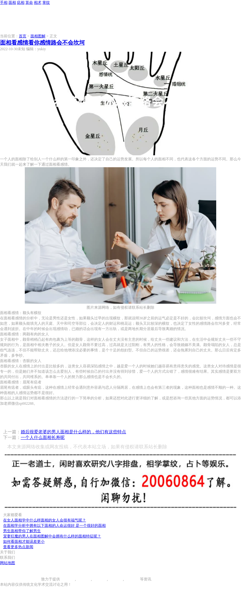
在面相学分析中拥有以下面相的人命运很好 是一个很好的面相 (54, 525)
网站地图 (7, 563)
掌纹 (46, 2)
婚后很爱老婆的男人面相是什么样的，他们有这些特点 (73, 432)
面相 (12, 2)
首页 (22, 36)
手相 (4, 2)
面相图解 (38, 36)
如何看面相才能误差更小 (24, 541)
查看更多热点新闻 (18, 547)
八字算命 (115, 579)
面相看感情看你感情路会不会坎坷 (42, 43)
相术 (37, 2)
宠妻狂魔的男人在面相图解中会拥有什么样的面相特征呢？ (52, 536)
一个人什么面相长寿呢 (43, 437)
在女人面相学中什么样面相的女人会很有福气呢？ (44, 520)
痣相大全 (99, 579)
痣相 (20, 2)
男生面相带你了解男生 (22, 531)
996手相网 (32, 579)
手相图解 (67, 579)
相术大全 (132, 579)
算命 (29, 2)
